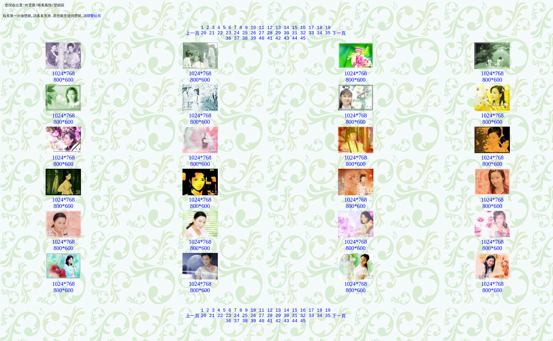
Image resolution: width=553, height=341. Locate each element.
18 (319, 29)
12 (270, 29)
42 (278, 42)
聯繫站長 (94, 16)
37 (237, 42)
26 (253, 35)
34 (319, 35)
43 (286, 42)
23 (228, 35)
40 (261, 42)
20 (203, 35)
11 (261, 29)
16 (303, 29)
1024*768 (63, 77)
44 (295, 42)
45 (303, 42)
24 (237, 35)
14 (286, 29)
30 (286, 35)
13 (278, 29)
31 (295, 35)
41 (270, 42)
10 (253, 29)
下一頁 (339, 35)
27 (261, 35)
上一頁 (192, 35)
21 (212, 35)
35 (328, 35)
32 (303, 35)
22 (220, 35)
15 (295, 29)
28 (270, 35)
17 (311, 29)
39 (253, 42)
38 (245, 42)
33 (311, 35)
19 (328, 29)
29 (278, 35)
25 (245, 35)
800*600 (63, 84)
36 (228, 42)
